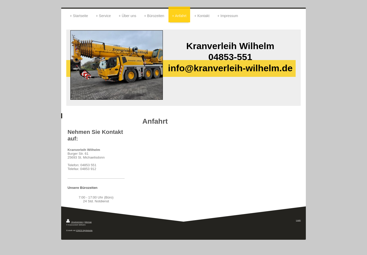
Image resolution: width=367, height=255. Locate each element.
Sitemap (87, 222)
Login (298, 220)
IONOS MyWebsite (84, 230)
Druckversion (74, 222)
